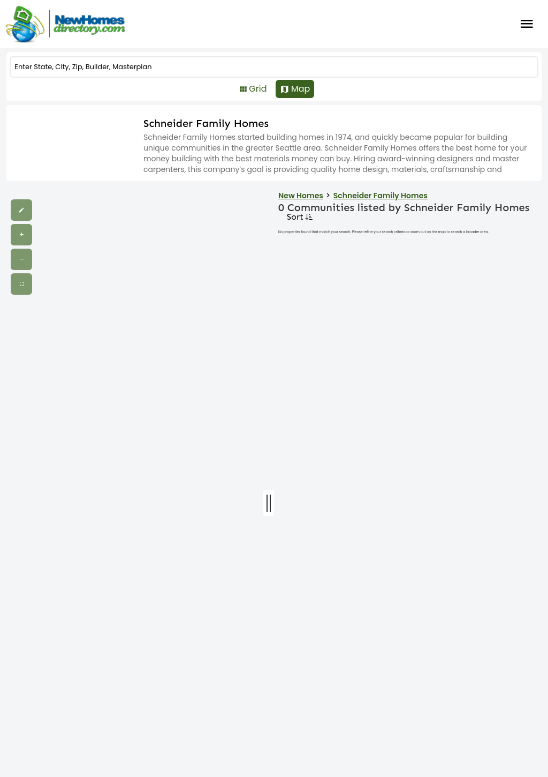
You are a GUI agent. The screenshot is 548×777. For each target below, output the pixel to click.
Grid (258, 89)
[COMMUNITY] (274, 67)
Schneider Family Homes (380, 195)
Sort (299, 217)
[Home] (65, 24)
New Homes (300, 195)
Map (300, 89)
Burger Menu (527, 24)
